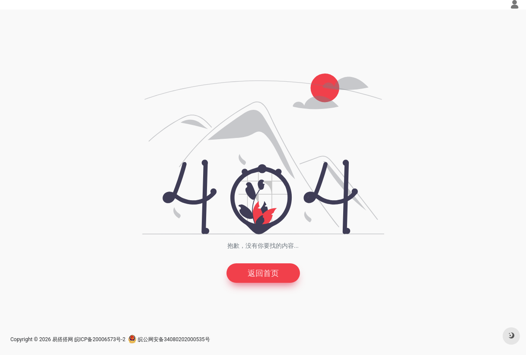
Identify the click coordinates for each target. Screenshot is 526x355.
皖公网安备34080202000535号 (169, 339)
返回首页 (263, 273)
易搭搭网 (62, 339)
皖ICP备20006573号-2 (100, 339)
